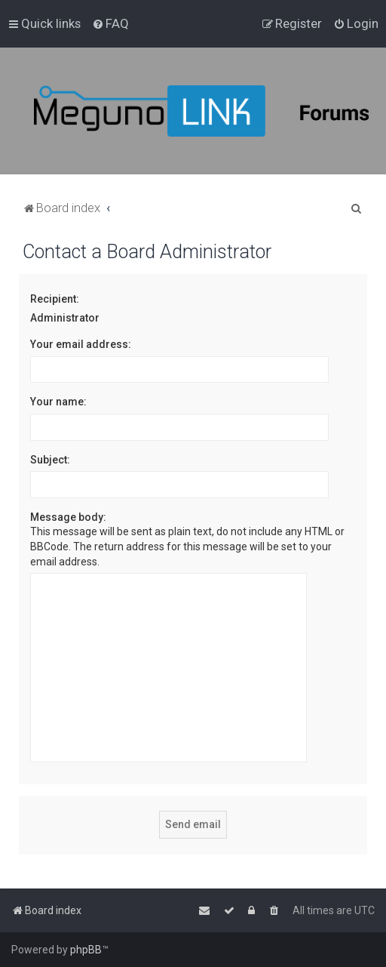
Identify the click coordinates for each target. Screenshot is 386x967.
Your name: (58, 402)
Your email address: (80, 344)
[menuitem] (110, 23)
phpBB (86, 950)
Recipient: (54, 299)
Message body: (68, 517)
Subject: (50, 460)
